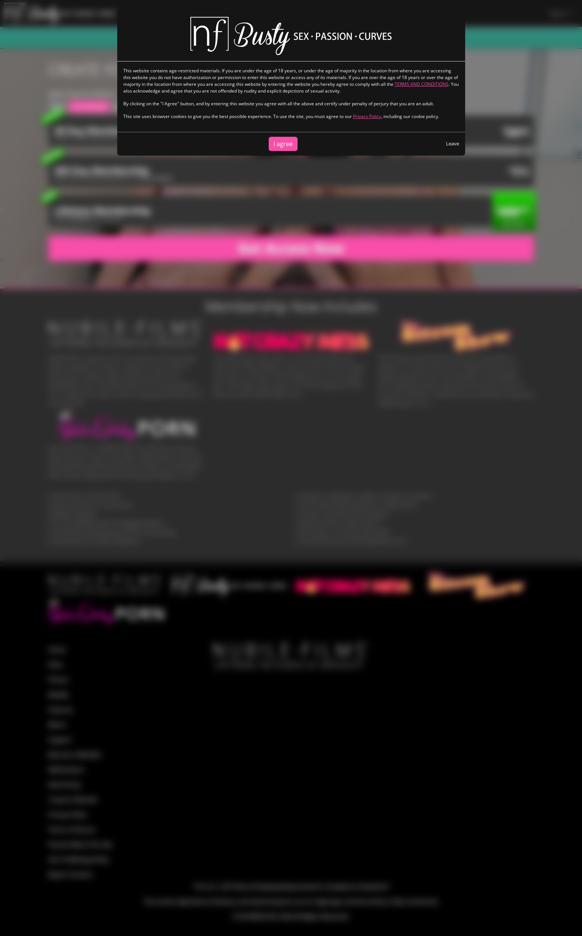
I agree (283, 144)
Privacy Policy (367, 116)
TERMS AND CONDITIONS (422, 84)
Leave (452, 143)
